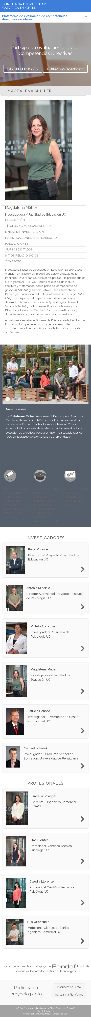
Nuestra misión (7, 399)
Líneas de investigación (24, 231)
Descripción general (22, 220)
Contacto (13, 261)
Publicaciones (16, 243)
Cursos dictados (19, 249)
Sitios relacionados (21, 255)
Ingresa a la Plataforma (65, 68)
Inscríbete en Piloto (22, 68)
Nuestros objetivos (19, 399)
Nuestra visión (13, 399)
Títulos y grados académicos (29, 226)
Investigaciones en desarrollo (31, 237)
